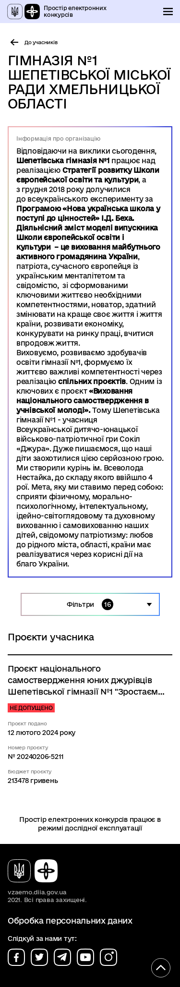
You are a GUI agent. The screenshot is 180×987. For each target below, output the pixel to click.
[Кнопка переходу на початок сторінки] (160, 967)
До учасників (41, 42)
